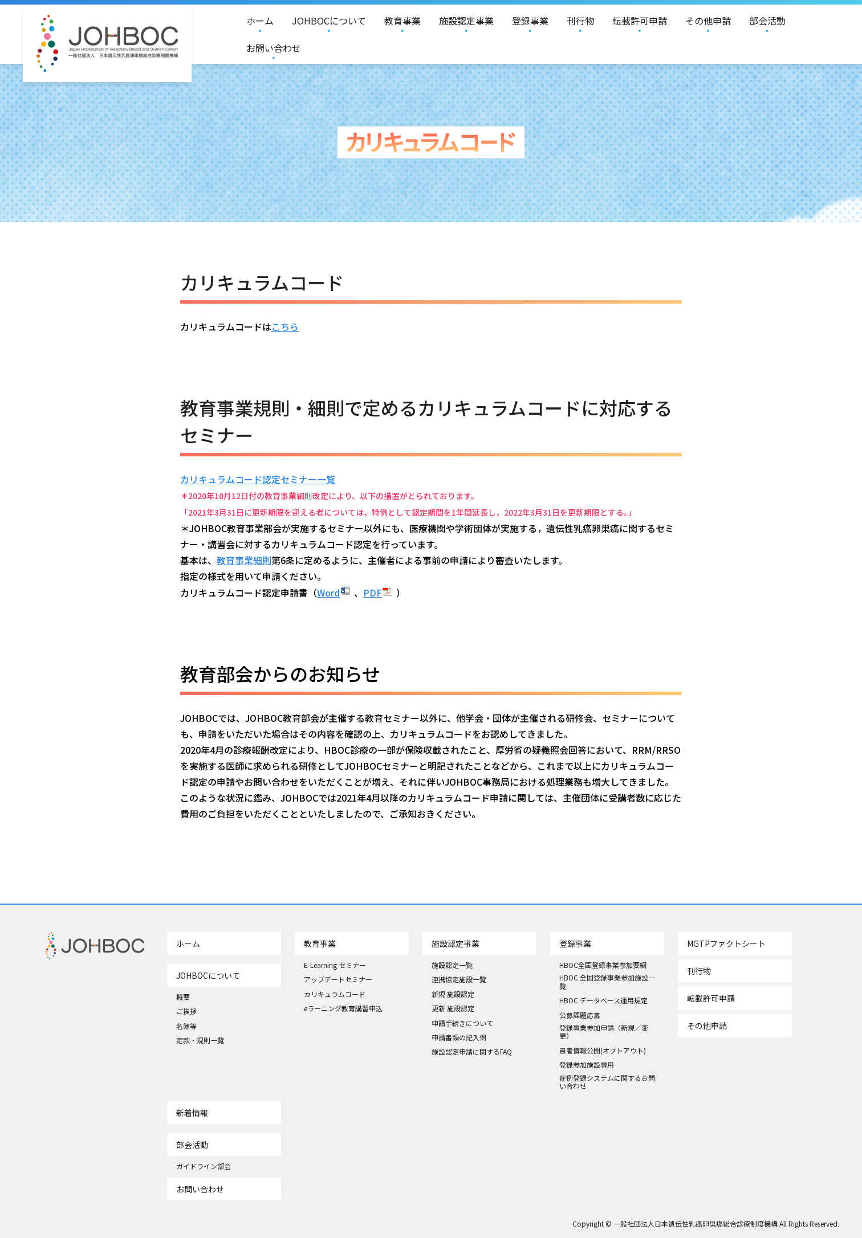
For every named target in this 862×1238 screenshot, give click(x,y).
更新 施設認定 (453, 1008)
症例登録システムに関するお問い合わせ (607, 1082)
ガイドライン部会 (203, 1166)
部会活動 (767, 20)
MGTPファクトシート (726, 943)
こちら (285, 326)
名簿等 (186, 1026)
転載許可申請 (639, 20)
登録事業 (530, 20)
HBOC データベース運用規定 (603, 1000)
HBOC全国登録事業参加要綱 (602, 965)
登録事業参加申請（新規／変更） (603, 1032)
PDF (372, 592)
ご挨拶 (186, 1011)
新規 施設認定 (453, 994)
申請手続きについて (462, 1023)
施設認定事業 (466, 20)
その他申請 (708, 20)
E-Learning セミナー (335, 965)
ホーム (260, 20)
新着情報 (192, 1112)
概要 (183, 997)
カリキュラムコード (334, 994)
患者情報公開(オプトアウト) (602, 1051)
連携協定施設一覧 (459, 979)
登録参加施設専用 (586, 1065)
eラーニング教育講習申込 (343, 1008)
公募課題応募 (579, 1015)
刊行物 (580, 20)
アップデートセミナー (338, 979)
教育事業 (402, 20)
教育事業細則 (244, 560)
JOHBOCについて (329, 20)
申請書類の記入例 (459, 1037)
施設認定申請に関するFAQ (472, 1052)
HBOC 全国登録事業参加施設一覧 (607, 982)
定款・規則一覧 (200, 1040)
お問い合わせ (273, 48)
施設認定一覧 (452, 965)
